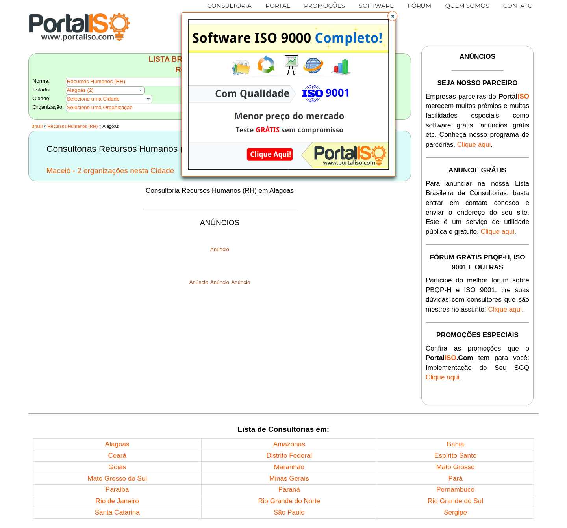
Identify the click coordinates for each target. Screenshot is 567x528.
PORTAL (277, 5)
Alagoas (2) (80, 90)
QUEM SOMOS (467, 5)
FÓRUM (419, 5)
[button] (392, 16)
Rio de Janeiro (117, 501)
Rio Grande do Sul (455, 501)
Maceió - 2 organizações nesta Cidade (110, 170)
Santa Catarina (117, 512)
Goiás (117, 467)
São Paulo (289, 512)
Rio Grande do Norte (289, 501)
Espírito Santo (455, 455)
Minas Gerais (289, 478)
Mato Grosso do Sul (117, 478)
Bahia (455, 444)
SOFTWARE (376, 5)
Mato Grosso (455, 467)
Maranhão (289, 467)
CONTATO (518, 5)
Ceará (117, 455)
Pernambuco (455, 489)
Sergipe (455, 512)
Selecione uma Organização (100, 107)
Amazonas (289, 444)
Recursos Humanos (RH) (73, 126)
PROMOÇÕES (324, 5)
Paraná (289, 489)
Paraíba (117, 489)
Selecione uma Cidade (93, 99)
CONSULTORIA (230, 5)
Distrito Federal (289, 455)
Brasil (37, 126)
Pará (455, 478)
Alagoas (117, 444)
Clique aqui (474, 144)
